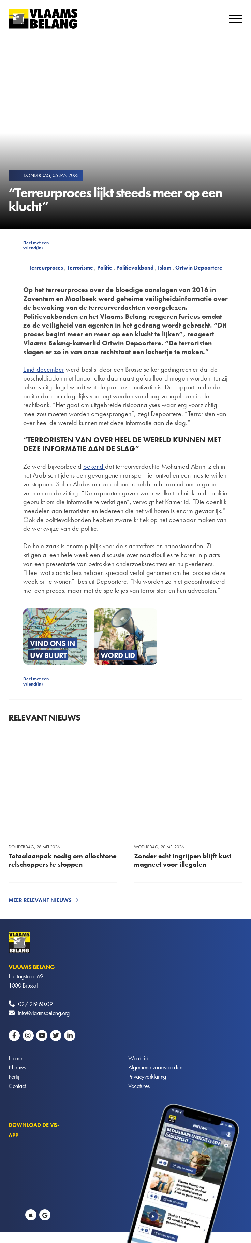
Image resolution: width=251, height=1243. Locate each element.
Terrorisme (80, 267)
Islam (164, 267)
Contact (17, 1086)
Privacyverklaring (147, 1076)
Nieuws (17, 1067)
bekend (94, 466)
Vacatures (139, 1086)
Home (15, 1058)
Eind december (43, 369)
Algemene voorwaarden (155, 1067)
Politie (104, 267)
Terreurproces (46, 267)
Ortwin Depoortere (198, 267)
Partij (14, 1076)
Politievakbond (135, 267)
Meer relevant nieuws (40, 900)
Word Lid (138, 1058)
